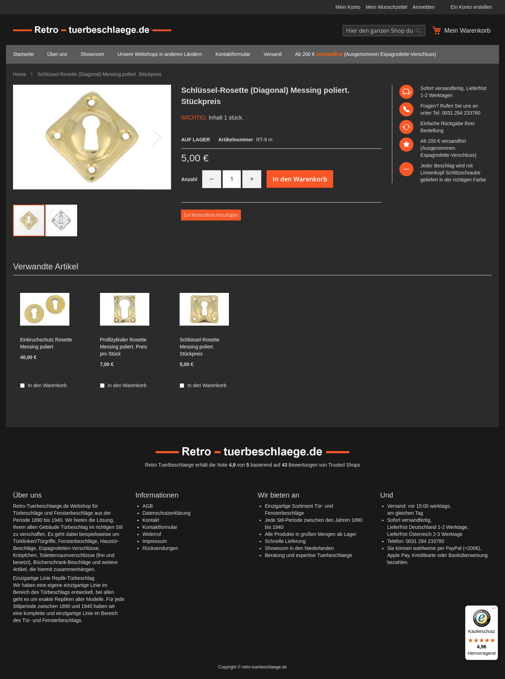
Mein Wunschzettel (386, 7)
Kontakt (151, 520)
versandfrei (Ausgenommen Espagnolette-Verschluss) (448, 148)
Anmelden (423, 7)
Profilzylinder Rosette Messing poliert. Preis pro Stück (123, 347)
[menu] (252, 54)
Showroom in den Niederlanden (299, 548)
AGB (148, 506)
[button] (157, 137)
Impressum (155, 541)
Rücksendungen (160, 548)
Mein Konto (348, 7)
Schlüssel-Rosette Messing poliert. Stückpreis (199, 347)
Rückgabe (452, 123)
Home (19, 74)
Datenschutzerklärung (167, 513)
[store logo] (92, 31)
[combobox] (384, 30)
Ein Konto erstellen (471, 7)
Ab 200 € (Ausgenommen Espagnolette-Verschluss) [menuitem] (365, 54)
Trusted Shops (344, 465)
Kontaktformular (160, 527)
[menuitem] (23, 54)
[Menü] (494, 610)
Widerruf (152, 534)
